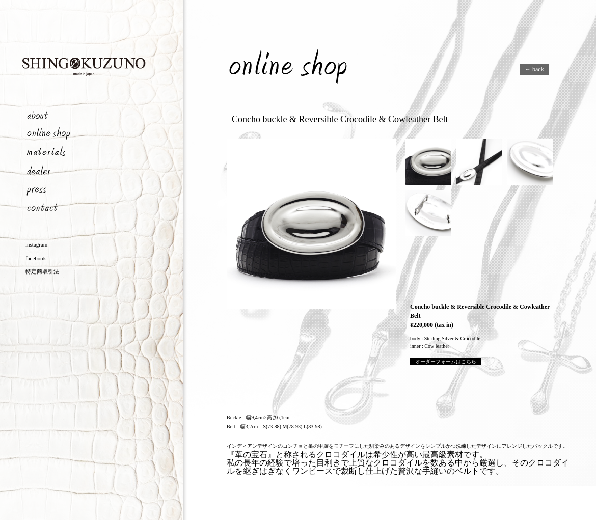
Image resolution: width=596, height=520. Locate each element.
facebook (35, 258)
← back (534, 69)
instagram (36, 244)
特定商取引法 (42, 271)
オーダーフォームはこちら (445, 361)
